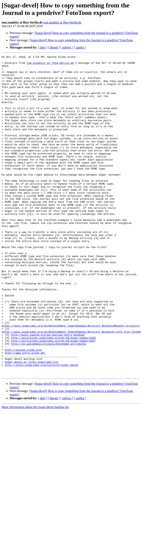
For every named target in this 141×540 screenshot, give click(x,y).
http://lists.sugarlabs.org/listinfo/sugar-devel (42, 427)
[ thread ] (54, 47)
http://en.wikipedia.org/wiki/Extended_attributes (48, 401)
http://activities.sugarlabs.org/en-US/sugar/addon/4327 (53, 398)
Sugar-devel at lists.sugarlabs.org (31, 423)
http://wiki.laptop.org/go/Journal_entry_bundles (48, 391)
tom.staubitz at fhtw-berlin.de (62, 22)
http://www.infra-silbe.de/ (25, 412)
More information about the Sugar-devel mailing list (35, 471)
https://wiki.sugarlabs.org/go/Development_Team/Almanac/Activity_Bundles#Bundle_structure (70, 380)
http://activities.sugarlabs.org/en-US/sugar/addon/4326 (53, 394)
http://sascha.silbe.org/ (23, 409)
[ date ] (42, 47)
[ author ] (80, 47)
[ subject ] (66, 47)
